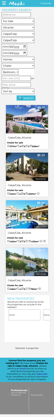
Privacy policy (37, 395)
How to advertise (18, 393)
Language (45, 3)
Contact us (16, 395)
